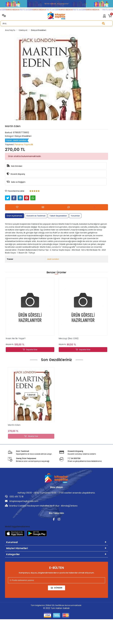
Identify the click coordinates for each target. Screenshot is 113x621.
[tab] (14, 215)
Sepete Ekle (30, 349)
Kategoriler (13, 554)
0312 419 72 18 (14, 496)
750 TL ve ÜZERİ (27, 9)
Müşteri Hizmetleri (17, 548)
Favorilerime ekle (14, 191)
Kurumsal (12, 542)
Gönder (56, 587)
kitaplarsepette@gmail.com (21, 501)
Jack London (53, 259)
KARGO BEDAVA (14, 9)
